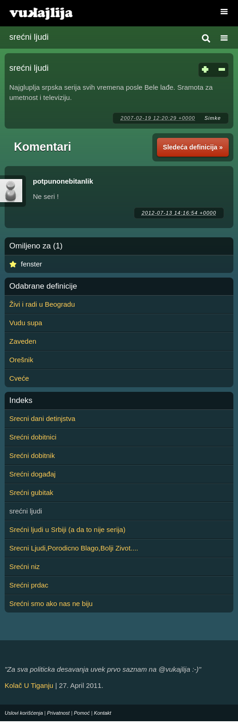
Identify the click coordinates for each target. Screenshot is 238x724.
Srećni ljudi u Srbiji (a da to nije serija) (67, 529)
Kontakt (102, 713)
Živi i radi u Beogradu (42, 304)
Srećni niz (24, 566)
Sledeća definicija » (193, 147)
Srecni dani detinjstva (42, 418)
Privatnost (58, 713)
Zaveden (22, 341)
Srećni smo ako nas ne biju (51, 603)
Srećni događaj (32, 474)
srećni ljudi (29, 37)
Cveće (19, 378)
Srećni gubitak (31, 492)
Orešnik (21, 360)
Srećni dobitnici (32, 437)
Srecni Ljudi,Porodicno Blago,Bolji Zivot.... (73, 548)
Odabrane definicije (43, 286)
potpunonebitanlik (63, 181)
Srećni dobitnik (32, 455)
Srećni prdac (28, 585)
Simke (212, 118)
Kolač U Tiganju (29, 685)
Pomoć (81, 713)
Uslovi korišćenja (24, 713)
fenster (31, 264)
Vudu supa (25, 323)
